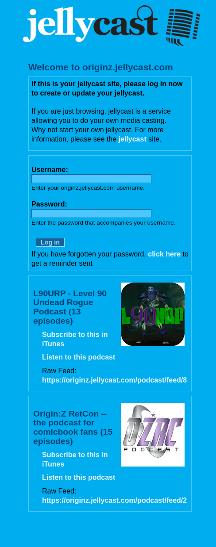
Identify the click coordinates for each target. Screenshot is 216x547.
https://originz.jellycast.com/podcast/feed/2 (114, 500)
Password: (49, 204)
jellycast (133, 139)
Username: (49, 169)
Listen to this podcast (78, 357)
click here (164, 254)
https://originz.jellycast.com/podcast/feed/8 (114, 380)
